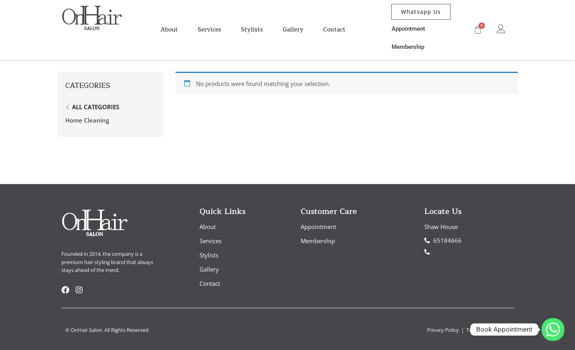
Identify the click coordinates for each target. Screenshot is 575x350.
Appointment (408, 28)
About (169, 30)
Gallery (293, 30)
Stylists (252, 30)
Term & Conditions (488, 329)
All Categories (95, 107)
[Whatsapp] (553, 329)
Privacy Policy (443, 329)
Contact (334, 30)
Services (209, 30)
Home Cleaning (87, 120)
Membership (408, 46)
